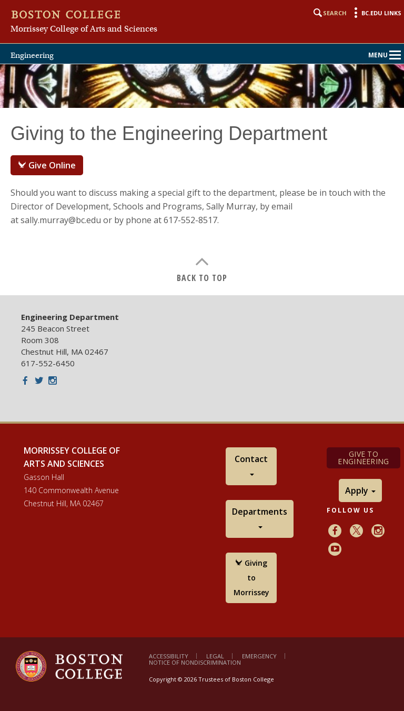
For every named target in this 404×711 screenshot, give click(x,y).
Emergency (259, 656)
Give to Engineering (363, 457)
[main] (202, 201)
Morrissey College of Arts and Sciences (84, 29)
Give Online (47, 165)
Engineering (32, 55)
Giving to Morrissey (251, 577)
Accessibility (168, 656)
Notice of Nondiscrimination (195, 662)
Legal (215, 656)
